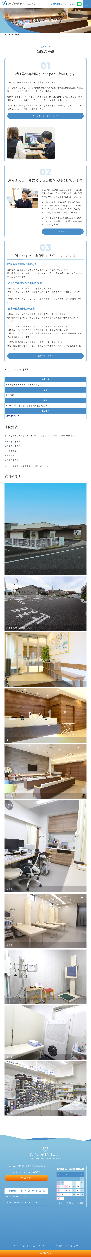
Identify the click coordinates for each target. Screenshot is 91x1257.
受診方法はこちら (45, 356)
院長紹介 (63, 231)
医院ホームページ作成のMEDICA (70, 1246)
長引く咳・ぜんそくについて (45, 116)
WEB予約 (45, 1253)
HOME (4, 35)
